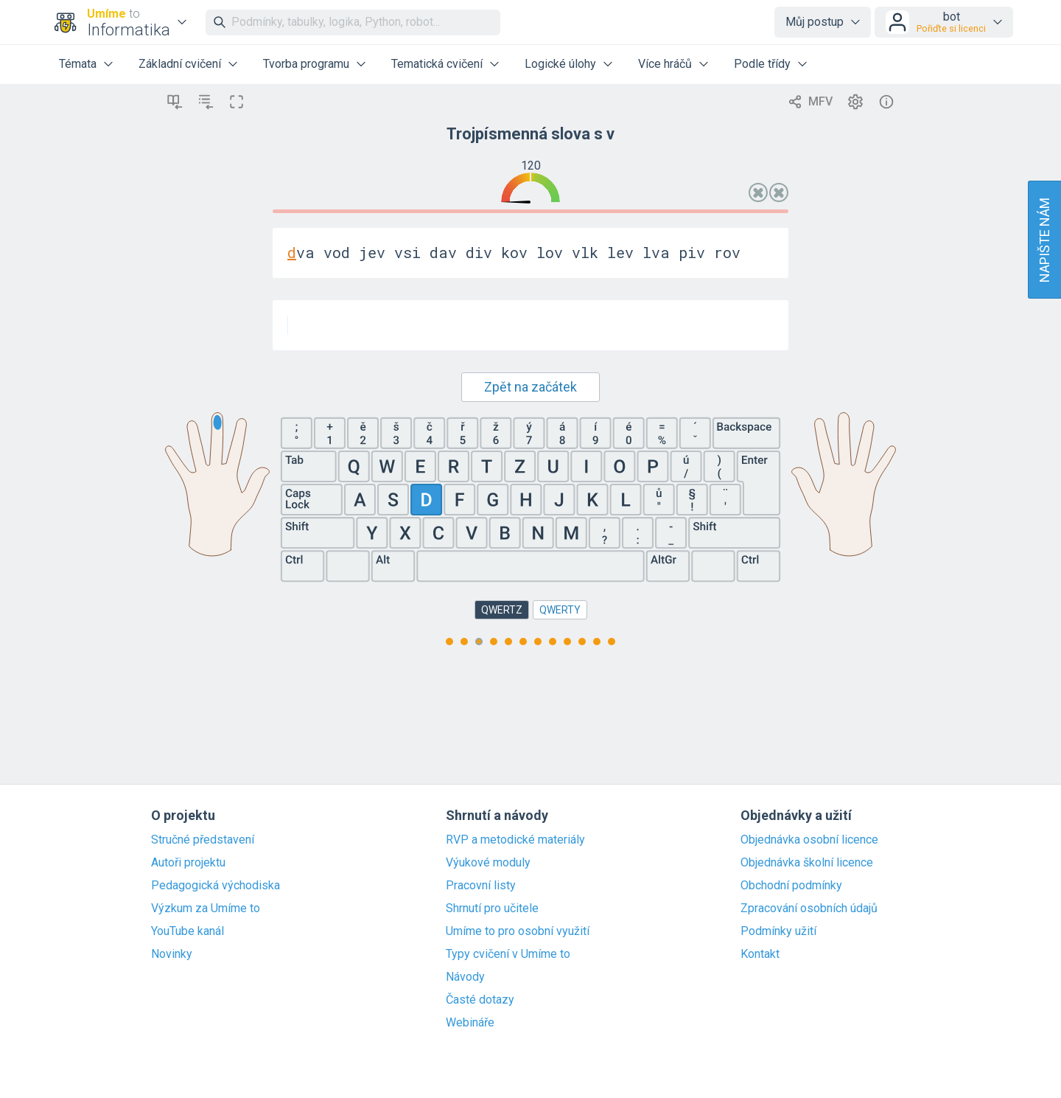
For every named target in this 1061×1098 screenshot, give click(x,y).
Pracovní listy (481, 885)
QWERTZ (501, 610)
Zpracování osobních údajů (809, 908)
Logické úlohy (560, 64)
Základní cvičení (180, 64)
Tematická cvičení (437, 64)
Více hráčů (665, 64)
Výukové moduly (488, 862)
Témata (78, 64)
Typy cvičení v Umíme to (508, 954)
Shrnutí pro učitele (492, 908)
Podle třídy (762, 64)
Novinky (171, 954)
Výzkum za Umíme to (205, 908)
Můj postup (814, 22)
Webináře (470, 1022)
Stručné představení (202, 840)
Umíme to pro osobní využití (517, 931)
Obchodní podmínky (791, 885)
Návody (465, 977)
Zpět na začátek (530, 387)
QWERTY (560, 610)
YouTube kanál (187, 931)
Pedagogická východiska (215, 885)
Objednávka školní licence (806, 862)
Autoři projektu (188, 862)
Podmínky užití (778, 931)
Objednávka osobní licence (809, 840)
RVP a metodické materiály (515, 840)
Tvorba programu (306, 64)
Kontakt (760, 954)
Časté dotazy (480, 1000)
